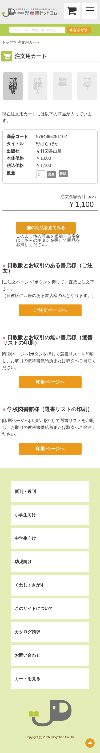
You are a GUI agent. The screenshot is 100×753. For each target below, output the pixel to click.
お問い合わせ (27, 655)
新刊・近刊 (25, 491)
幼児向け (23, 561)
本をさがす (78, 30)
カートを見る (27, 678)
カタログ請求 (27, 632)
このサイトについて (34, 608)
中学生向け (25, 538)
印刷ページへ (50, 382)
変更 (51, 174)
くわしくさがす (30, 585)
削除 (63, 173)
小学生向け (25, 515)
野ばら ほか (47, 143)
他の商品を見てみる (46, 227)
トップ (7, 42)
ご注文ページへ (50, 310)
